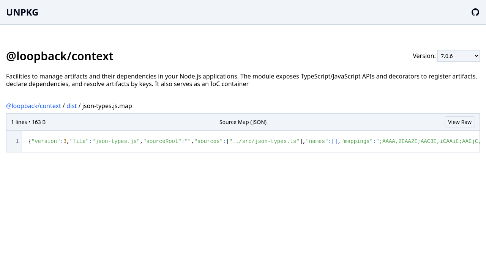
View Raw (460, 122)
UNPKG (22, 12)
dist (71, 106)
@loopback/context (33, 106)
